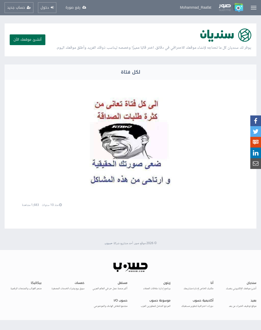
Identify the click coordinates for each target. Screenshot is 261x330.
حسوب (109, 243)
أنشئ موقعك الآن (28, 39)
